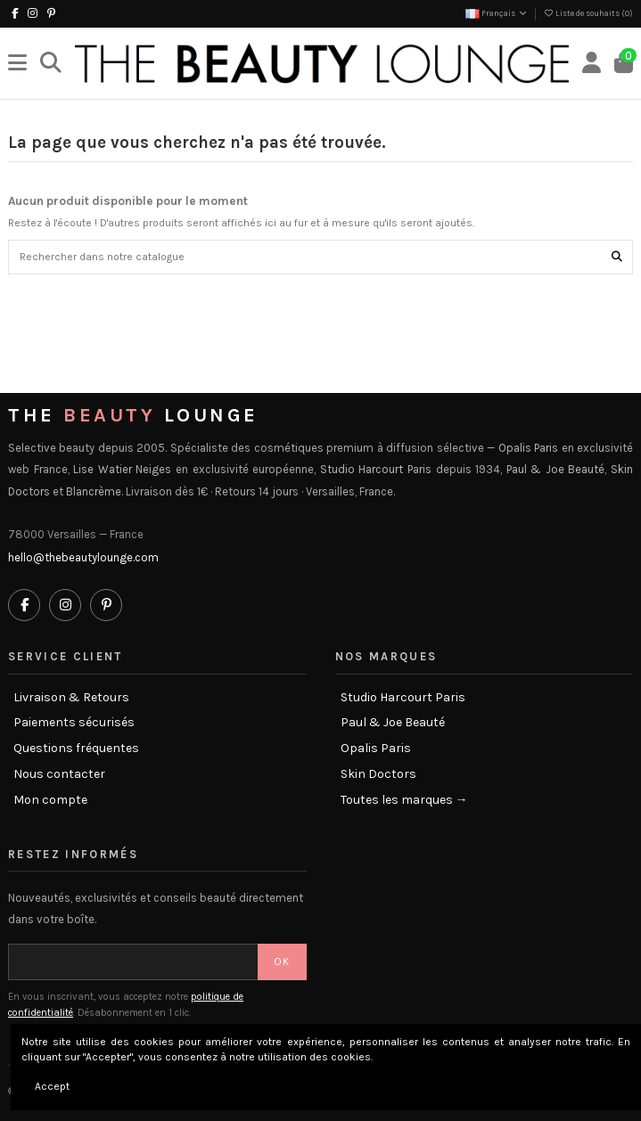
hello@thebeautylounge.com (83, 557)
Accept (52, 1086)
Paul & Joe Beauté (393, 723)
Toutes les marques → (404, 800)
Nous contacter (59, 774)
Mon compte (50, 800)
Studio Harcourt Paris (403, 698)
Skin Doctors (378, 774)
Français (496, 13)
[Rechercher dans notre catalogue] (617, 257)
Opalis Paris (376, 748)
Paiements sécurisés (74, 723)
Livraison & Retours (71, 698)
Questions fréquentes (76, 748)
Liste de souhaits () (588, 13)
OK (282, 961)
